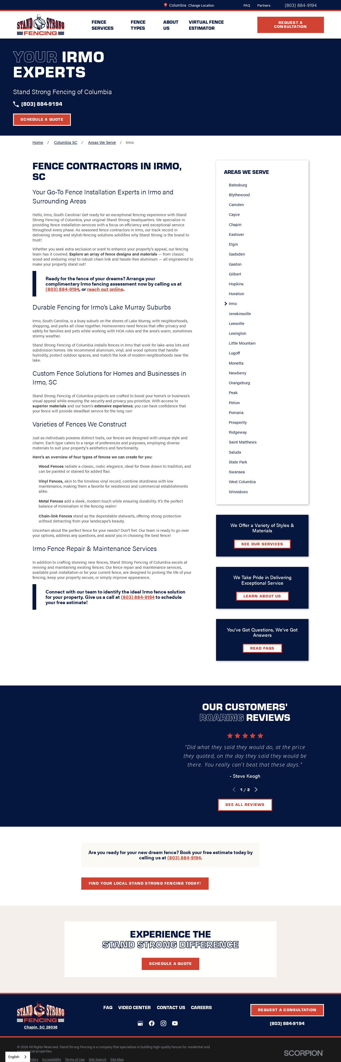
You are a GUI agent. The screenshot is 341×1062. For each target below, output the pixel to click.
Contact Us (171, 1007)
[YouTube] (175, 1023)
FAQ (246, 5)
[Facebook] (152, 1023)
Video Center (134, 1007)
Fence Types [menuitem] (138, 25)
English (13, 1056)
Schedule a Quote (42, 119)
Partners (263, 5)
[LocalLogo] (40, 24)
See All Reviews (251, 804)
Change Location (201, 5)
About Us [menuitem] (170, 25)
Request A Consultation (290, 24)
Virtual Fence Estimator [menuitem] (206, 25)
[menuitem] (51, 1059)
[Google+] (140, 1023)
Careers (201, 1007)
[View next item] (262, 789)
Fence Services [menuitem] (102, 25)
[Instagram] (163, 1023)
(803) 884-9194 (301, 5)
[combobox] (17, 1057)
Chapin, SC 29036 (41, 1027)
